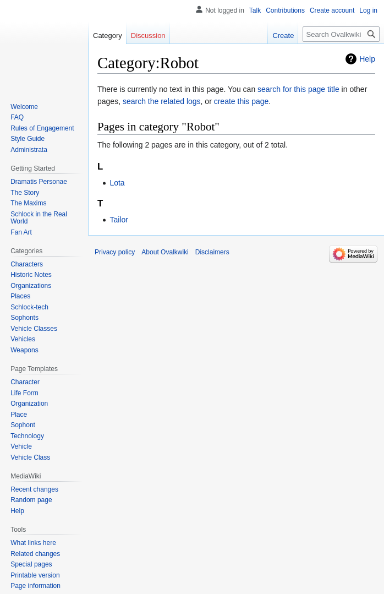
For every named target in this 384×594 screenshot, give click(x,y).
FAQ (17, 117)
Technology (27, 436)
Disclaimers (212, 252)
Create (283, 35)
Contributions (285, 10)
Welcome (24, 107)
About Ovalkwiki (164, 252)
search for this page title (298, 89)
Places (20, 296)
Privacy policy (115, 252)
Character (25, 382)
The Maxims (28, 203)
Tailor (118, 219)
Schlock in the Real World (38, 218)
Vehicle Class (30, 457)
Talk (255, 10)
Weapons (24, 350)
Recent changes (34, 489)
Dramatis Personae (38, 182)
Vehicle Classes (33, 329)
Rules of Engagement (42, 128)
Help (367, 59)
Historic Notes (31, 275)
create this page (241, 101)
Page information (35, 586)
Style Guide (27, 139)
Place (18, 414)
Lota (116, 182)
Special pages (31, 564)
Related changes (35, 554)
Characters (26, 264)
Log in (368, 10)
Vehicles (22, 339)
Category (107, 35)
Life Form (24, 393)
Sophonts (24, 317)
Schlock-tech (29, 307)
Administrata (28, 150)
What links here (33, 543)
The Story (24, 193)
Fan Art (21, 232)
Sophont (22, 425)
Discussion (148, 35)
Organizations (30, 286)
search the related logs (162, 101)
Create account (332, 10)
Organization (29, 403)
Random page (31, 500)
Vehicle (21, 446)
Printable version (34, 575)
